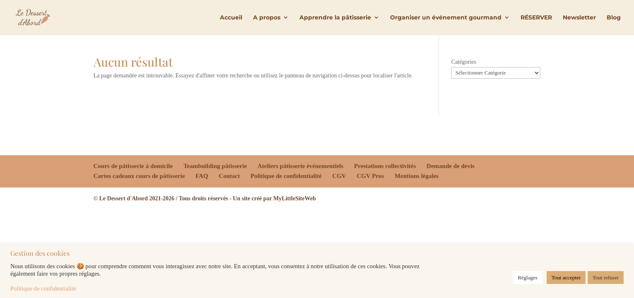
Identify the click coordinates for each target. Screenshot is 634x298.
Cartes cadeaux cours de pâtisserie (139, 176)
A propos (266, 17)
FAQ (201, 176)
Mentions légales (417, 176)
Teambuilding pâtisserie (215, 166)
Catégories (463, 62)
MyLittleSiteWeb (294, 198)
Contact (229, 176)
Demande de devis (451, 166)
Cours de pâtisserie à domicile (133, 166)
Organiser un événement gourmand (445, 17)
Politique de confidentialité (286, 176)
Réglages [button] (528, 277)
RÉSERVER (536, 17)
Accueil (231, 17)
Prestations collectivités (385, 166)
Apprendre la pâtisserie (335, 17)
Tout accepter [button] (566, 277)
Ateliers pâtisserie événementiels (300, 166)
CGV (339, 176)
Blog (614, 17)
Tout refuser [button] (606, 277)
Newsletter (579, 17)
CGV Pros (370, 176)
